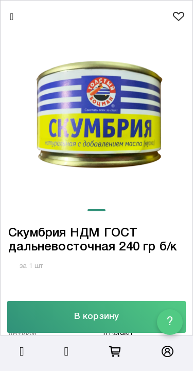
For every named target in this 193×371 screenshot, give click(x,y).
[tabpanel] (96, 115)
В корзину (96, 317)
